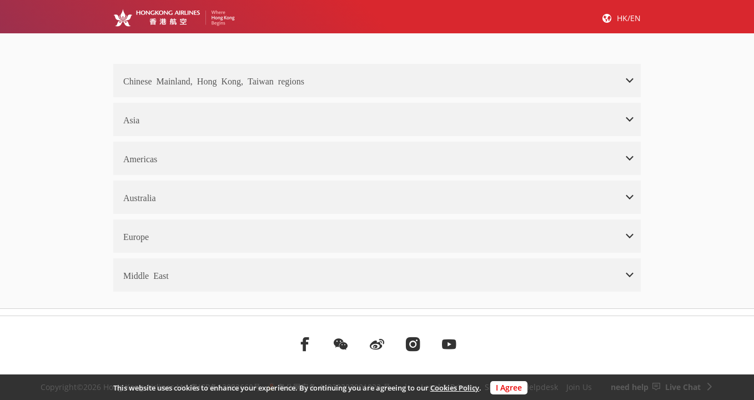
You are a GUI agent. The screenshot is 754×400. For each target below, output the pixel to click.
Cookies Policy (454, 388)
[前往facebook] (305, 344)
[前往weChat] (341, 344)
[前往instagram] (413, 344)
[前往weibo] (377, 344)
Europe (136, 236)
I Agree (509, 387)
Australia (139, 197)
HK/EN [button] (629, 18)
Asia (131, 119)
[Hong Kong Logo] (174, 18)
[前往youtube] (449, 344)
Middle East (146, 275)
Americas (140, 158)
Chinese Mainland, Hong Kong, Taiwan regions (213, 80)
